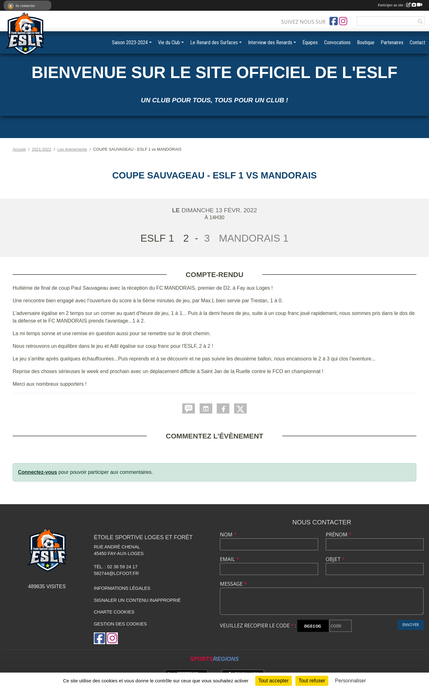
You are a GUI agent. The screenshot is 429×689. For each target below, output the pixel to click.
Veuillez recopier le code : (258, 625)
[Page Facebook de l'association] (333, 21)
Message (233, 583)
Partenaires (392, 42)
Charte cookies (114, 611)
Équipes (310, 42)
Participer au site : (400, 5)
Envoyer (410, 624)
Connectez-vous (37, 472)
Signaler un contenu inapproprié (137, 600)
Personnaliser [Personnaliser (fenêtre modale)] (350, 680)
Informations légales (122, 588)
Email (229, 559)
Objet (335, 559)
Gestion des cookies (120, 623)
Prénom (339, 534)
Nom (228, 534)
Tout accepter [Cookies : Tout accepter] (273, 680)
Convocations (337, 42)
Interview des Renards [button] (270, 42)
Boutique (365, 42)
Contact (417, 42)
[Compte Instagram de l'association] (343, 21)
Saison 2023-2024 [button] (130, 42)
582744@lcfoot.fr (116, 573)
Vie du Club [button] (169, 42)
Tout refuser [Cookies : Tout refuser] (312, 680)
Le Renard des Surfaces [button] (214, 42)
